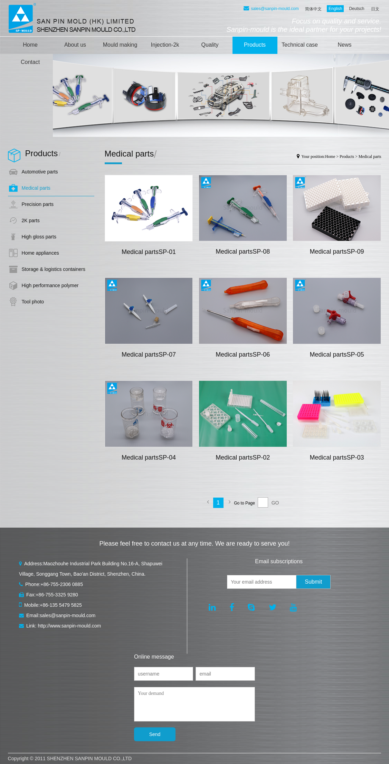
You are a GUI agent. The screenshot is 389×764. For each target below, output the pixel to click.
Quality (210, 45)
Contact (30, 62)
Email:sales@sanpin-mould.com (57, 615)
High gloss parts (39, 236)
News (345, 45)
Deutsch (356, 8)
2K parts (31, 220)
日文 (375, 9)
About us (75, 45)
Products (255, 45)
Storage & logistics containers (53, 269)
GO (275, 503)
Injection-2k (165, 45)
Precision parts (38, 204)
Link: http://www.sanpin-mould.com (60, 626)
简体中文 (313, 9)
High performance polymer (50, 285)
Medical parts (36, 188)
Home (30, 45)
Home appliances (40, 253)
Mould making (120, 45)
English (335, 8)
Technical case (300, 45)
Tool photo (33, 301)
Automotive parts (40, 172)
